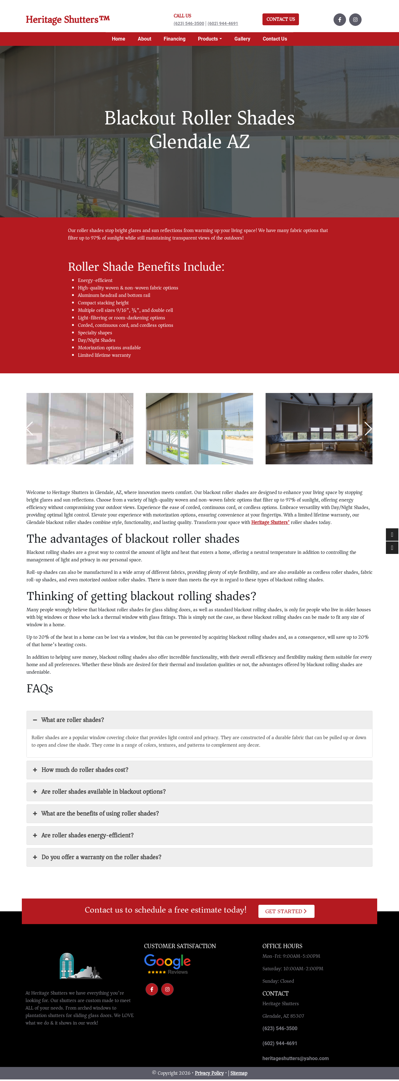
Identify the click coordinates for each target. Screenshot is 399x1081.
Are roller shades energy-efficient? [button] (82, 836)
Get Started (286, 912)
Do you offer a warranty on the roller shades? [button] (96, 858)
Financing (174, 40)
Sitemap (238, 1074)
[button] (368, 430)
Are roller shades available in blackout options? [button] (98, 793)
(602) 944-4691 (223, 24)
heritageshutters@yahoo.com (295, 1060)
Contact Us (281, 20)
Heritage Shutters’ (270, 524)
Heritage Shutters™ (74, 20)
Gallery (242, 40)
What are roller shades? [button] (67, 721)
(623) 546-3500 (189, 24)
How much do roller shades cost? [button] (79, 771)
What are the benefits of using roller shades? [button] (95, 815)
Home (118, 40)
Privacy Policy (209, 1074)
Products (208, 40)
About (144, 40)
